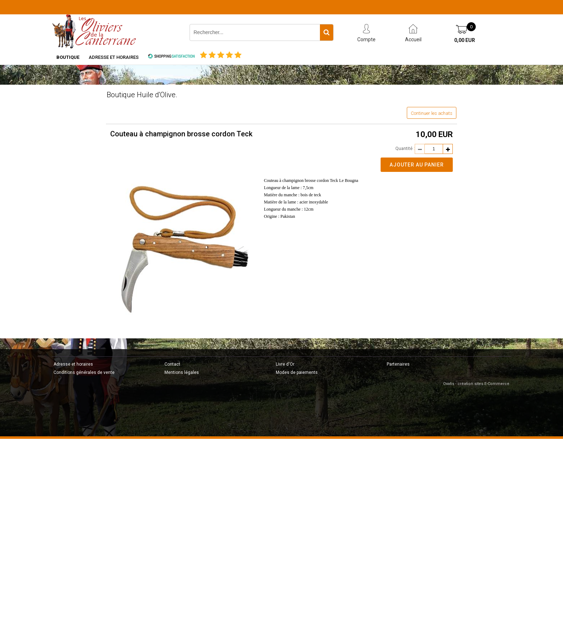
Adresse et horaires (114, 57)
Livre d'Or (285, 364)
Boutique (67, 57)
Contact (172, 364)
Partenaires (398, 364)
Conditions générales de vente (84, 372)
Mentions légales (181, 372)
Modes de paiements (297, 372)
